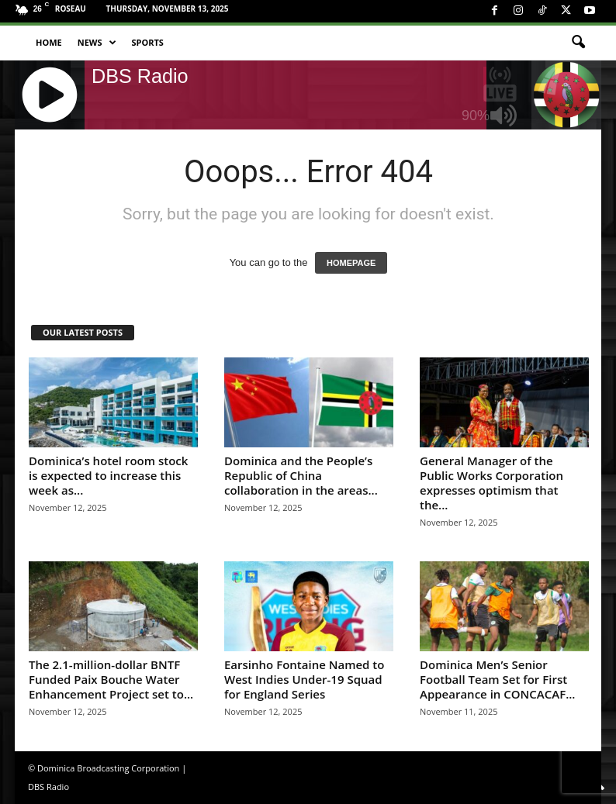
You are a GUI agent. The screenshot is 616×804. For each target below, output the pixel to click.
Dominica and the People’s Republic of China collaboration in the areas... (301, 475)
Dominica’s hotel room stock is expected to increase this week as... (108, 475)
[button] (578, 43)
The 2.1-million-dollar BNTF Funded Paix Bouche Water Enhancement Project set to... (111, 679)
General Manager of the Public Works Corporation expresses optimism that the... (491, 482)
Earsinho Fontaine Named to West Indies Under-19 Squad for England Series (304, 679)
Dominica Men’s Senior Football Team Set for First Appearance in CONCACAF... (497, 679)
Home (49, 42)
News (97, 43)
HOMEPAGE (351, 262)
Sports (148, 42)
